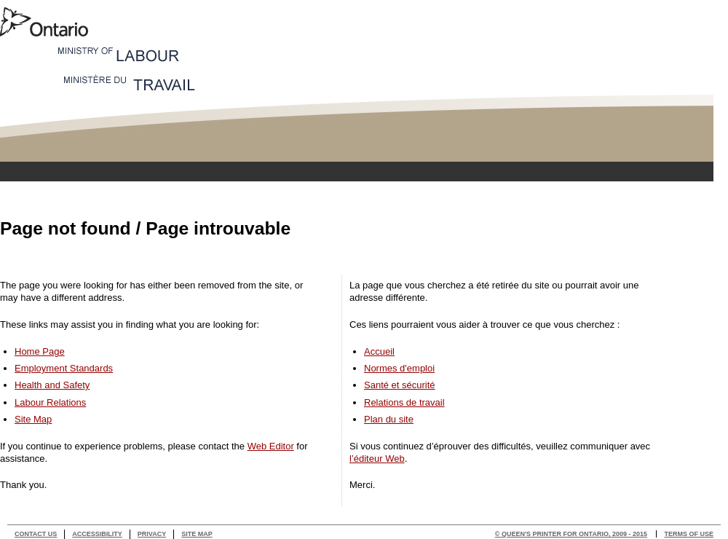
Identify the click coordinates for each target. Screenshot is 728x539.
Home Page (40, 351)
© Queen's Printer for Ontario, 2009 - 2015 (571, 534)
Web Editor (271, 446)
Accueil (379, 351)
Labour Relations (50, 402)
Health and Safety (52, 384)
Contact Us (36, 534)
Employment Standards (64, 368)
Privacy (152, 534)
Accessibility (97, 534)
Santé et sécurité (399, 384)
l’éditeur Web (377, 458)
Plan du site (389, 419)
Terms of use (688, 534)
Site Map (33, 419)
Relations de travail (404, 402)
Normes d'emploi (399, 368)
